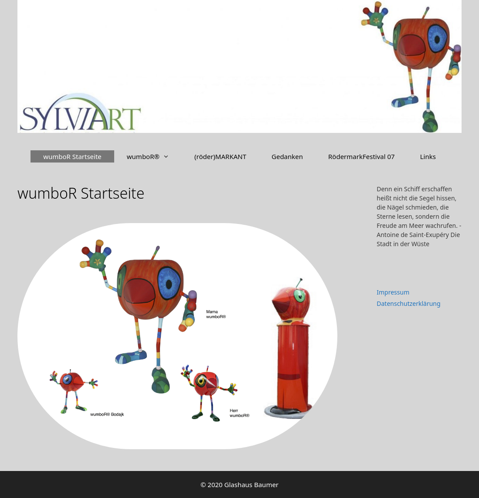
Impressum (393, 292)
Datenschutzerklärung (408, 303)
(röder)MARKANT (220, 156)
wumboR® (154, 156)
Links (428, 156)
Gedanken (287, 156)
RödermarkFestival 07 (361, 156)
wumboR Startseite (72, 156)
